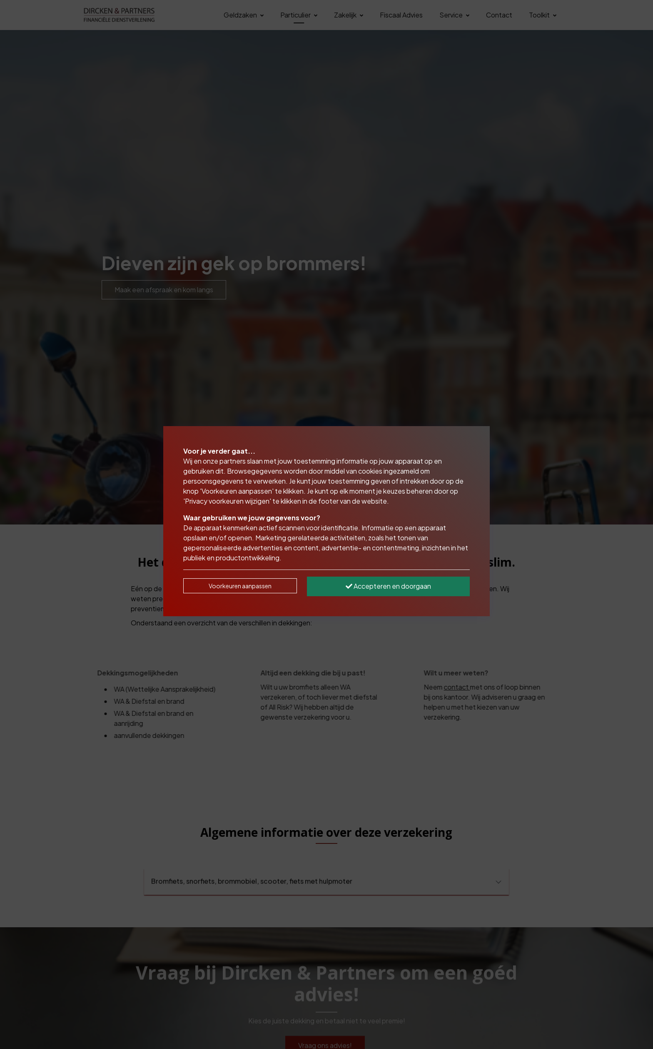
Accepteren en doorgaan (388, 586)
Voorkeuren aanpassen (240, 586)
